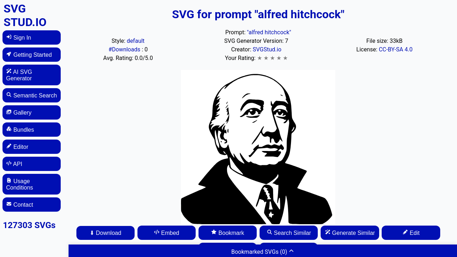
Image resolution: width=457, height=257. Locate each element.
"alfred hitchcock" (269, 32)
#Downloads (125, 49)
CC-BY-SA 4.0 (396, 49)
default (136, 40)
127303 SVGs (29, 225)
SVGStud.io (267, 49)
